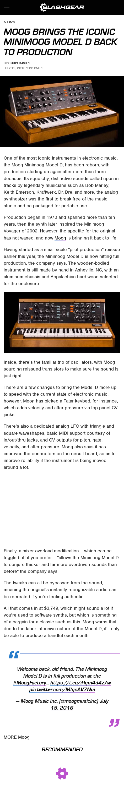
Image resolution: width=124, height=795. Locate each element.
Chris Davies (19, 63)
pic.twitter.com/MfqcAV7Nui (62, 690)
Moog (60, 238)
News (9, 22)
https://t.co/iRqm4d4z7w (80, 683)
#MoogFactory (29, 683)
